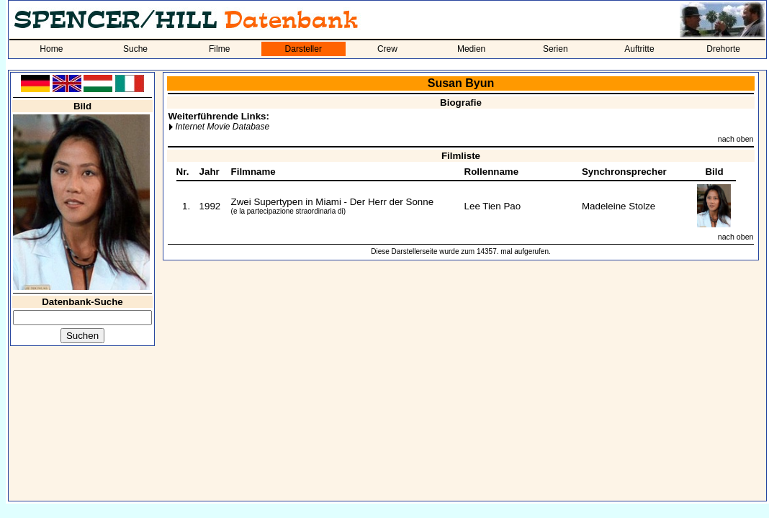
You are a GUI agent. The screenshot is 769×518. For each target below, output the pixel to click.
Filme (219, 49)
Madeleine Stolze (618, 206)
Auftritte (639, 49)
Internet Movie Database (222, 127)
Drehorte (723, 49)
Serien (555, 49)
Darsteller (303, 49)
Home (51, 49)
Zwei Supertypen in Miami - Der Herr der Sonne (332, 201)
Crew (387, 49)
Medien (471, 49)
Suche (135, 49)
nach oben (736, 139)
